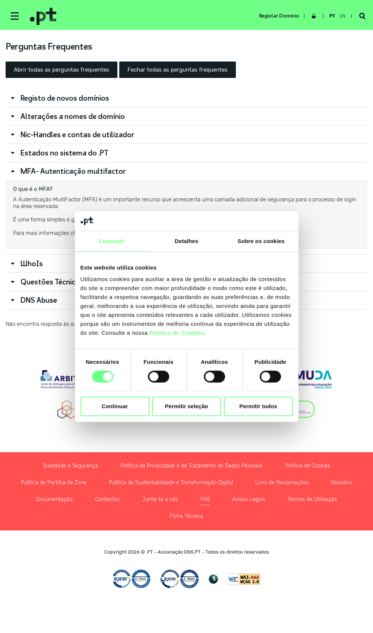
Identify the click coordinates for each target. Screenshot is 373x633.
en (342, 16)
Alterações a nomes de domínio (72, 116)
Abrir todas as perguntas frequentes (61, 69)
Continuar (115, 406)
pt (332, 16)
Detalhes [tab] (186, 241)
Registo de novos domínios (64, 98)
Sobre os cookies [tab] (261, 241)
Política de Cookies (176, 333)
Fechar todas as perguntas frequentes (177, 69)
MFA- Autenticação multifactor (73, 171)
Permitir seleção (186, 406)
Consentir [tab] (112, 241)
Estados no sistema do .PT (64, 152)
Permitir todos (258, 406)
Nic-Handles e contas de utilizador (77, 134)
